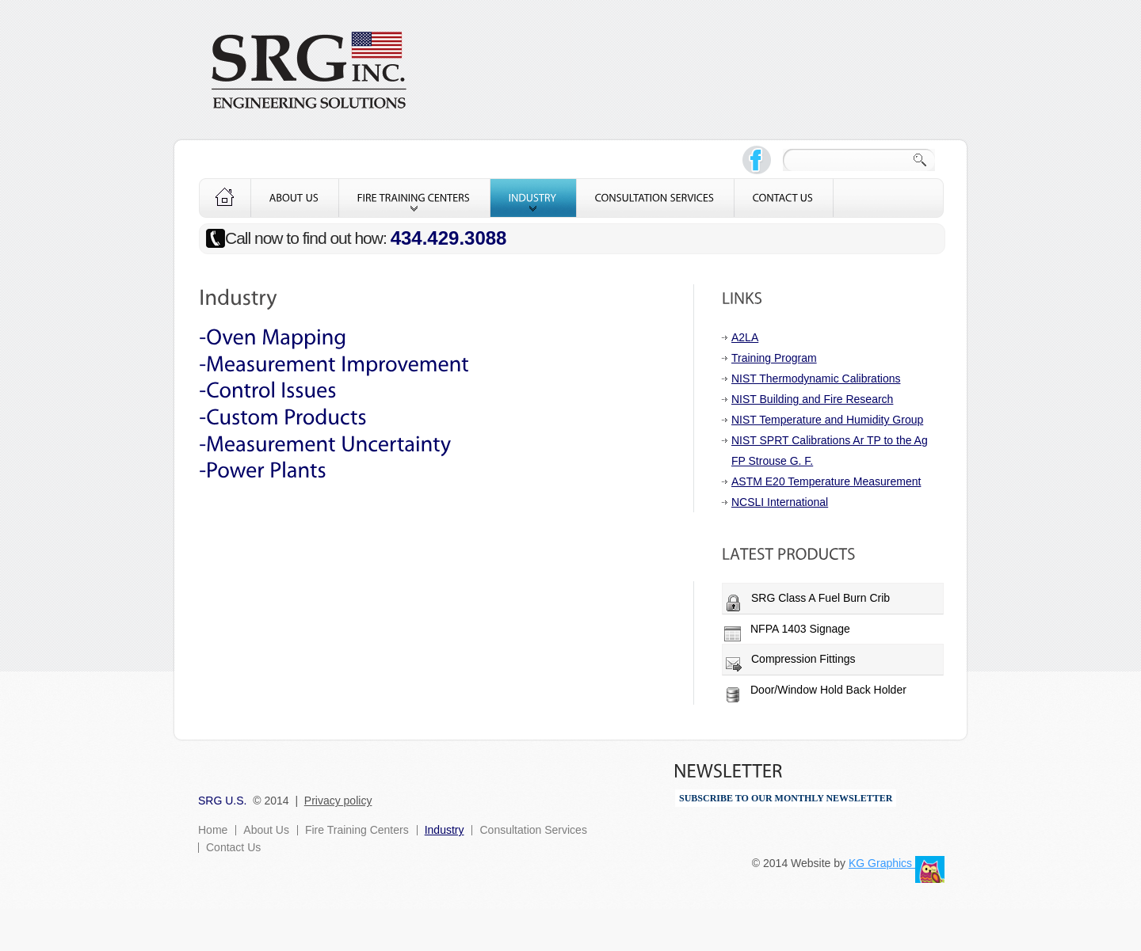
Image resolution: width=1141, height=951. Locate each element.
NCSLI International (779, 502)
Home (212, 830)
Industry (444, 830)
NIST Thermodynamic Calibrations (815, 378)
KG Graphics (882, 863)
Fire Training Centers (357, 830)
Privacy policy (338, 800)
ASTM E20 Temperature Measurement (826, 481)
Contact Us (233, 847)
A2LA (744, 337)
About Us (266, 830)
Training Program (774, 358)
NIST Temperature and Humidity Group (827, 419)
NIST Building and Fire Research (812, 399)
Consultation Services (532, 830)
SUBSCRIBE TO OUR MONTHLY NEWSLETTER (785, 798)
